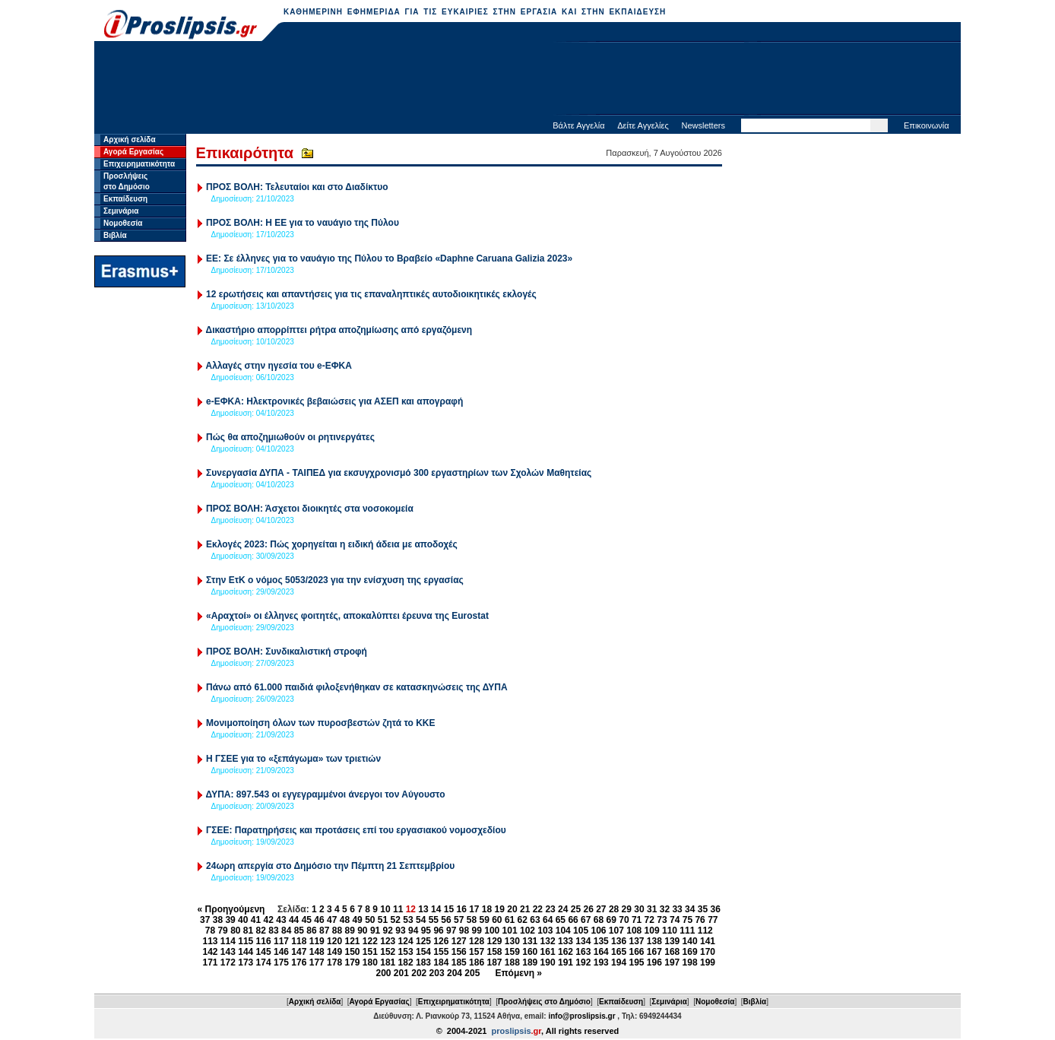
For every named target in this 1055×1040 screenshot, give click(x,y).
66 (573, 920)
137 (636, 941)
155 (440, 951)
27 (601, 909)
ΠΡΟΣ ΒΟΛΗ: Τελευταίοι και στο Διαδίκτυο (297, 187)
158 (494, 951)
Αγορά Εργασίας (133, 151)
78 (210, 930)
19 (500, 909)
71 (637, 920)
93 (400, 930)
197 (672, 962)
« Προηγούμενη (231, 909)
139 (672, 941)
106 (598, 930)
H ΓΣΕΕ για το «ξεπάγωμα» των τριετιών (293, 758)
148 (317, 951)
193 (601, 962)
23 (550, 909)
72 (649, 920)
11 (398, 909)
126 (440, 941)
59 (484, 920)
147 (298, 951)
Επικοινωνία (926, 125)
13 (423, 909)
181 (387, 962)
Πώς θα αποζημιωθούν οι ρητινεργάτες (290, 437)
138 (654, 941)
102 (527, 930)
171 (209, 962)
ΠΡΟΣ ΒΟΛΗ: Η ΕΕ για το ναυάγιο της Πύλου (302, 222)
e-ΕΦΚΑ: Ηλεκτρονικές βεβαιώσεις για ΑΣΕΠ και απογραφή (334, 401)
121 (352, 941)
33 (677, 909)
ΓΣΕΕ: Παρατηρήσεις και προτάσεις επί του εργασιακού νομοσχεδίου (356, 830)
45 (307, 920)
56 (446, 920)
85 (299, 930)
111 (687, 930)
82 (261, 930)
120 (334, 941)
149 (334, 951)
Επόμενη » (518, 973)
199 (707, 962)
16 (461, 909)
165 (618, 951)
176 (298, 962)
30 (639, 909)
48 (345, 920)
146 (281, 951)
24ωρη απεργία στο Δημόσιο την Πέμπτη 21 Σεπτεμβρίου (330, 866)
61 (510, 920)
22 (538, 909)
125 (423, 941)
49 (357, 920)
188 (512, 962)
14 (436, 909)
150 (352, 951)
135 (601, 941)
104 (563, 930)
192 (583, 962)
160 (529, 951)
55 (434, 920)
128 (476, 941)
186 (476, 962)
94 (413, 930)
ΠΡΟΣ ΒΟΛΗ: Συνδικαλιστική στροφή (286, 651)
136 (618, 941)
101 (510, 930)
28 (614, 909)
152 (387, 951)
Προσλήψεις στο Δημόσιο (544, 1001)
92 (388, 930)
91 (375, 930)
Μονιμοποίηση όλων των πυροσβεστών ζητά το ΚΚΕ (320, 723)
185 (459, 962)
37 (205, 920)
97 (451, 930)
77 (713, 920)
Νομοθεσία (122, 223)
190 (548, 962)
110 (669, 930)
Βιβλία (115, 235)
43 (281, 920)
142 (209, 951)
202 (418, 973)
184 (440, 962)
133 (565, 941)
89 (349, 930)
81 (248, 930)
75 (687, 920)
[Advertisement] (527, 80)
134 (583, 941)
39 (230, 920)
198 (690, 962)
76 (700, 920)
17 (474, 909)
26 (588, 909)
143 (228, 951)
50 (370, 920)
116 (263, 941)
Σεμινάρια (120, 211)
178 (334, 962)
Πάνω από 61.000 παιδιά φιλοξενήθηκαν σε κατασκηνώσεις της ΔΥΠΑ (357, 687)
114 (228, 941)
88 (337, 930)
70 (624, 920)
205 (472, 973)
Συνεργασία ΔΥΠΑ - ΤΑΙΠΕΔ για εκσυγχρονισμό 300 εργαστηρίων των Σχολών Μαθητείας (398, 473)
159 (512, 951)
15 (449, 909)
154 (423, 951)
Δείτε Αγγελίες (643, 125)
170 (707, 951)
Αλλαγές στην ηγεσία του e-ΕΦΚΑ (279, 365)
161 (548, 951)
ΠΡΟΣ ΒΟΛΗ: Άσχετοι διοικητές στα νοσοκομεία (309, 508)
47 (332, 920)
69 (611, 920)
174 (263, 962)
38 (218, 920)
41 (256, 920)
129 (494, 941)
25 (576, 909)
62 (523, 920)
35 (703, 909)
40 (243, 920)
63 (535, 920)
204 (454, 973)
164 (601, 951)
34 (690, 909)
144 (245, 951)
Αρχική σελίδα (129, 139)
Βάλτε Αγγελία (578, 125)
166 (636, 951)
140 (690, 941)
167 (654, 951)
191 (565, 962)
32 (665, 909)
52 (396, 920)
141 (707, 941)
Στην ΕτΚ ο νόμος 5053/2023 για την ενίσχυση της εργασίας (335, 580)
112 (705, 930)
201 (401, 973)
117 (281, 941)
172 (228, 962)
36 (716, 909)
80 (235, 930)
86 (311, 930)
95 (426, 930)
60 (497, 920)
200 (383, 973)
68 (599, 920)
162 (565, 951)
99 (477, 930)
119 (317, 941)
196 (654, 962)
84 (286, 930)
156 (459, 951)
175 (281, 962)
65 (561, 920)
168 (672, 951)
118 (298, 941)
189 (529, 962)
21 (525, 909)
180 (370, 962)
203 (437, 973)
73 (662, 920)
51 (383, 920)
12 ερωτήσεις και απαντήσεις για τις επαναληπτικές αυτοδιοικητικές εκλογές (371, 294)
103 (545, 930)
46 (319, 920)
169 (690, 951)
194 (618, 962)
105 (580, 930)
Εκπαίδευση (125, 199)
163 (583, 951)
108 (634, 930)
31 (652, 909)
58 (472, 920)
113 (209, 941)
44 (294, 920)
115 (245, 941)
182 (405, 962)
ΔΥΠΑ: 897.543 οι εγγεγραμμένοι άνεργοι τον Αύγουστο (325, 794)
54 (421, 920)
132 (548, 941)
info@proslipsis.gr (581, 1016)
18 (487, 909)
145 (263, 951)
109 (652, 930)
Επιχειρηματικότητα (139, 164)
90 (362, 930)
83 (273, 930)
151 (370, 951)
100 (491, 930)
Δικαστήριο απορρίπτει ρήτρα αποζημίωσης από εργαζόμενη (339, 330)
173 (245, 962)
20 (512, 909)
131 (529, 941)
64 (548, 920)
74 (675, 920)
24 (563, 909)
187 (494, 962)
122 (370, 941)
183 (423, 962)
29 (627, 909)
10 (385, 909)
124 (405, 941)
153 (405, 951)
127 (459, 941)
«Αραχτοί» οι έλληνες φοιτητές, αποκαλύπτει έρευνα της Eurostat (347, 615)
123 (387, 941)
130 (512, 941)
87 (324, 930)
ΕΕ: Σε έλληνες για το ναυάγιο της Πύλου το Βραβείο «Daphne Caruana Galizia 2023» (389, 258)
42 (269, 920)
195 (636, 962)
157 (476, 951)
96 (438, 930)
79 (222, 930)
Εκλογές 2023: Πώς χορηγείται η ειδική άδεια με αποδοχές (332, 544)
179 (352, 962)
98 (464, 930)
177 (317, 962)
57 (459, 920)
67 (586, 920)
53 (408, 920)
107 (616, 930)
